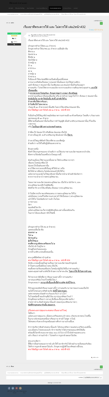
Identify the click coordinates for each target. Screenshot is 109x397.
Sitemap (50, 382)
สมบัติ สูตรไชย (15, 33)
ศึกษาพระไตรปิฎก (19, 8)
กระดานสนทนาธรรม (55, 8)
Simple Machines (23, 391)
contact (76, 8)
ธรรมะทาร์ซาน (67, 8)
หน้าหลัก (11, 8)
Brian (24, 392)
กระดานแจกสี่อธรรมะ (42, 8)
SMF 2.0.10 (9, 391)
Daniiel (14, 392)
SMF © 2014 (16, 391)
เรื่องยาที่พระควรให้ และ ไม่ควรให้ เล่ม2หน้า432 (43, 35)
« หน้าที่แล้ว (96, 20)
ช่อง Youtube (30, 8)
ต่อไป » (101, 20)
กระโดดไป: (81, 377)
